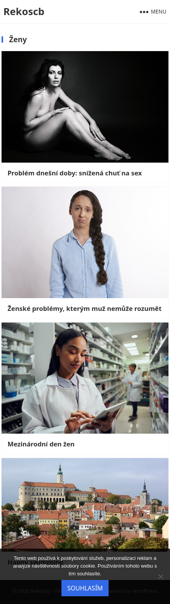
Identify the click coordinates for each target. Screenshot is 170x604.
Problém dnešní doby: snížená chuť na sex (74, 173)
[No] (160, 576)
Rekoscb (23, 11)
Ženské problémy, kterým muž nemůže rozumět (84, 308)
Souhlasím (85, 588)
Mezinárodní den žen (41, 444)
